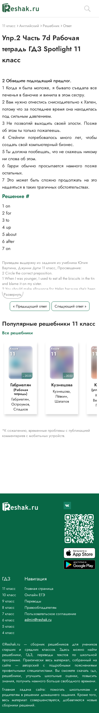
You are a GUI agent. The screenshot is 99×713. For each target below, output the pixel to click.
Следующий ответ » (70, 306)
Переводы (33, 601)
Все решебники (17, 332)
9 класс (8, 601)
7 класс (8, 613)
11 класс (9, 588)
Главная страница (39, 588)
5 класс (8, 626)
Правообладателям (40, 607)
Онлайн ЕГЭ (35, 594)
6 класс (8, 620)
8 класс (8, 607)
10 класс (9, 594)
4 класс (8, 632)
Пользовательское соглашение (50, 613)
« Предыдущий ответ (30, 306)
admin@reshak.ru (38, 619)
